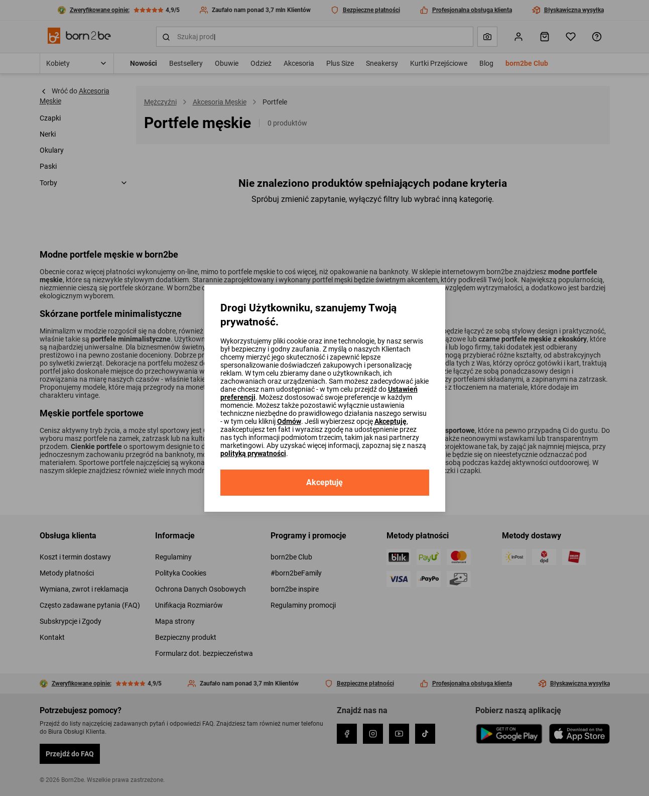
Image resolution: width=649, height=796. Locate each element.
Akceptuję (390, 421)
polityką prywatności (253, 453)
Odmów (289, 421)
